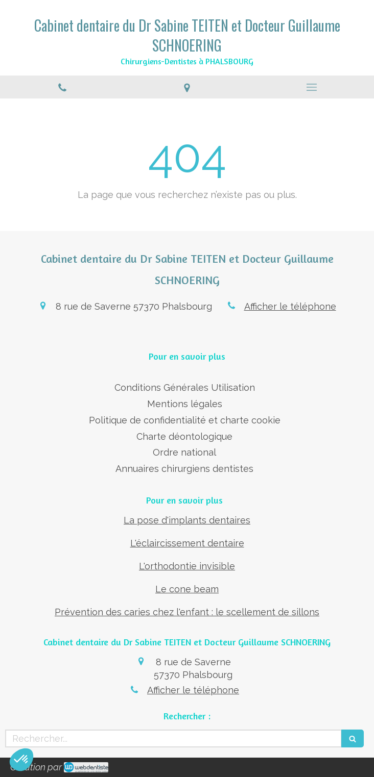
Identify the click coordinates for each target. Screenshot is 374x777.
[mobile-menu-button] (311, 87)
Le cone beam (187, 589)
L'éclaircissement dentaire (187, 543)
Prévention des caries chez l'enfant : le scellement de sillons (187, 612)
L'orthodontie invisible (187, 566)
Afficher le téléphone (290, 306)
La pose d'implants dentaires (187, 520)
